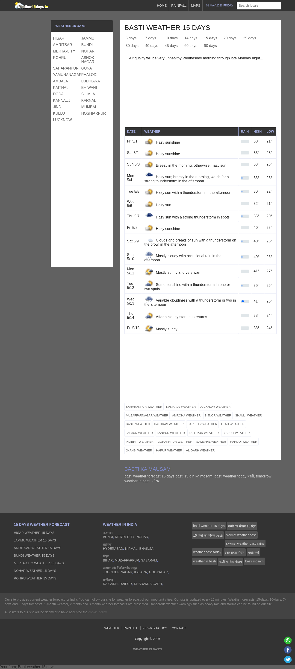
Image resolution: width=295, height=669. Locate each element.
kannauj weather (181, 406)
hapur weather (169, 450)
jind (57, 107)
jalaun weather (139, 433)
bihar (108, 560)
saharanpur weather (144, 406)
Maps (195, 5)
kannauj (61, 100)
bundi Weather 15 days (34, 555)
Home (162, 5)
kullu (59, 113)
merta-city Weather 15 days (39, 563)
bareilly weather (202, 424)
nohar (88, 51)
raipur (126, 584)
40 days (151, 46)
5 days (131, 38)
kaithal (60, 88)
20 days (230, 38)
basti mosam (254, 561)
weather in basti (204, 561)
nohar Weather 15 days (35, 571)
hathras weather (169, 424)
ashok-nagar (88, 60)
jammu (87, 38)
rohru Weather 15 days (35, 578)
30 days (132, 46)
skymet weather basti (241, 535)
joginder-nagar (117, 572)
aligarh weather (200, 450)
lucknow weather (215, 406)
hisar (58, 38)
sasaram (149, 560)
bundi (87, 45)
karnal (88, 100)
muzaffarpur (127, 560)
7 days (150, 38)
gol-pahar (158, 572)
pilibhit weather (139, 441)
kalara (140, 572)
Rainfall (178, 5)
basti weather (138, 424)
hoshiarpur (93, 113)
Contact (179, 628)
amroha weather (186, 415)
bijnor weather (218, 415)
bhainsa (146, 548)
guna (86, 68)
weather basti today (207, 552)
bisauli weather (236, 433)
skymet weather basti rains (245, 543)
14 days (190, 38)
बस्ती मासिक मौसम (230, 562)
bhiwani (89, 88)
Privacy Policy (154, 628)
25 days (249, 38)
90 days (210, 46)
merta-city (64, 51)
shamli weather (248, 415)
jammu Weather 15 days (35, 540)
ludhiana (90, 81)
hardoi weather (243, 441)
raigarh (110, 584)
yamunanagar (66, 75)
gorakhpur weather (174, 441)
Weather (111, 628)
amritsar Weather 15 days (37, 548)
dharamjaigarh (148, 584)
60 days (190, 46)
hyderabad (113, 548)
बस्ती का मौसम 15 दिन (242, 526)
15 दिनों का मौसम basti (208, 535)
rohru (60, 58)
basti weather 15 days (208, 526)
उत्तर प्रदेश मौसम (235, 552)
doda (58, 94)
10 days (171, 38)
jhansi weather (139, 450)
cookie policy (97, 612)
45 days (171, 46)
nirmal (131, 548)
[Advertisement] (200, 95)
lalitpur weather (204, 433)
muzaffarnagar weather (147, 415)
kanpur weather (171, 433)
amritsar (62, 45)
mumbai (88, 107)
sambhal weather (211, 441)
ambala (60, 81)
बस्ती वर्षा (253, 552)
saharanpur (66, 68)
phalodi (89, 75)
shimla (88, 94)
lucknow (62, 120)
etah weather (233, 424)
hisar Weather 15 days (34, 533)
